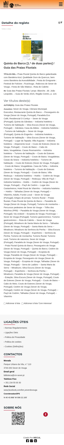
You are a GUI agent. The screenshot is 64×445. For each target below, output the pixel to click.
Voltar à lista (6, 29)
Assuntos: (32, 203)
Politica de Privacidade (15, 337)
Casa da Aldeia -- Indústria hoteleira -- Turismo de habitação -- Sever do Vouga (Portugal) (32, 131)
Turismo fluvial (39, 236)
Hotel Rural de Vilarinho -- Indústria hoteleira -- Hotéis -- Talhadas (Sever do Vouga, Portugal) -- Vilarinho (31, 191)
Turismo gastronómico (40, 217)
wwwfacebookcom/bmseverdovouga (20, 390)
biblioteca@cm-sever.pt (14, 375)
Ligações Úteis (11, 332)
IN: (30, 92)
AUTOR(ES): (21, 105)
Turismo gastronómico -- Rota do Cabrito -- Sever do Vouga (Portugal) (32, 220)
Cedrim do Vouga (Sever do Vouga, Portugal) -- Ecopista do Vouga (31, 251)
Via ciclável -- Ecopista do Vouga (29, 214)
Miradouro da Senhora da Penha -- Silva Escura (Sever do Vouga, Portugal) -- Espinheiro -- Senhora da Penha (32, 232)
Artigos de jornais (22, 198)
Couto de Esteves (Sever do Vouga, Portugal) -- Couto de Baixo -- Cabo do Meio (32, 280)
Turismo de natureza (19, 239)
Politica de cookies (13, 342)
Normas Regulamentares (16, 328)
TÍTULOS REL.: (30, 80)
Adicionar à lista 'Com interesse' (37, 303)
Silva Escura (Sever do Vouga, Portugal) (33, 277)
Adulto (16, 194)
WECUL (37, 438)
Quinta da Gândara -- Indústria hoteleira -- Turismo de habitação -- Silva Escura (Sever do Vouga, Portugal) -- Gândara (29, 124)
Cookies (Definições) (14, 346)
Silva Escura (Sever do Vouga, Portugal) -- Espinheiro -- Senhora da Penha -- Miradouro (27, 270)
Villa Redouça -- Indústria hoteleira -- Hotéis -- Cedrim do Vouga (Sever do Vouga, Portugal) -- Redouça (31, 175)
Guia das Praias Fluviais (26, 105)
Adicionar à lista (13, 303)
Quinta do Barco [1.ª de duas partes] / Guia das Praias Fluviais (29, 65)
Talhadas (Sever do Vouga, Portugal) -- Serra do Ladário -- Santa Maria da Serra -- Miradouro (31, 264)
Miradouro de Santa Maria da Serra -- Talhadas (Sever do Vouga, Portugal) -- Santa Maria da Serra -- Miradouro (31, 226)
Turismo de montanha (21, 236)
